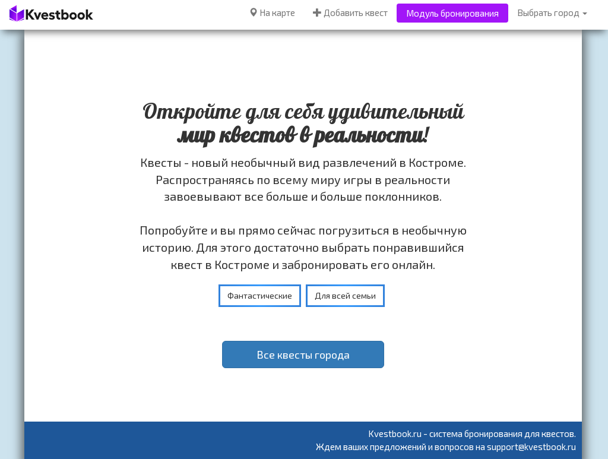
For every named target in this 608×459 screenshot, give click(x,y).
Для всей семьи (345, 295)
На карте (272, 12)
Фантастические (259, 295)
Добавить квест (350, 12)
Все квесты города (303, 354)
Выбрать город (552, 12)
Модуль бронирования (452, 13)
